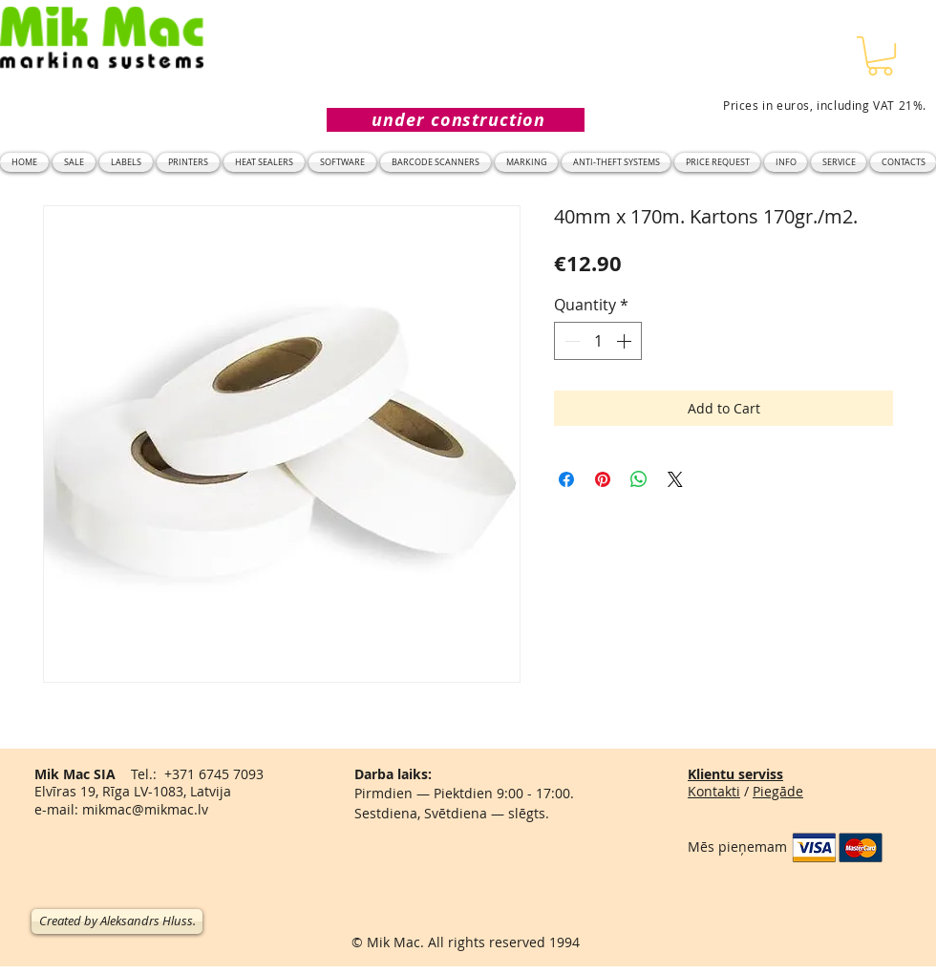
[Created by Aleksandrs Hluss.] (117, 921)
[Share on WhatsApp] (639, 479)
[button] (880, 55)
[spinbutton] (598, 341)
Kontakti (714, 791)
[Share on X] (675, 479)
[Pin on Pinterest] (602, 479)
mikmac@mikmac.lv (145, 809)
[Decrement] (570, 341)
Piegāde (778, 791)
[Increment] (625, 341)
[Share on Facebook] (566, 479)
